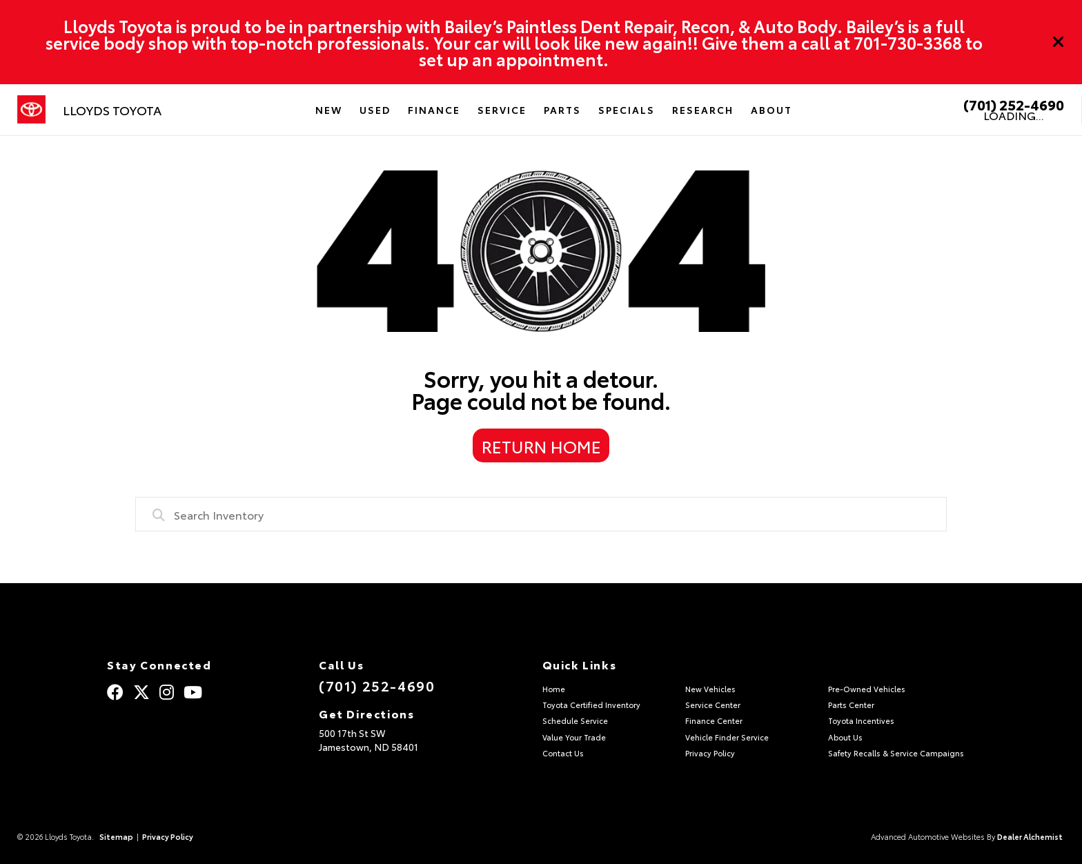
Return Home (541, 446)
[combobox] (541, 514)
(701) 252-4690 (1013, 104)
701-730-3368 (908, 42)
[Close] (1058, 42)
